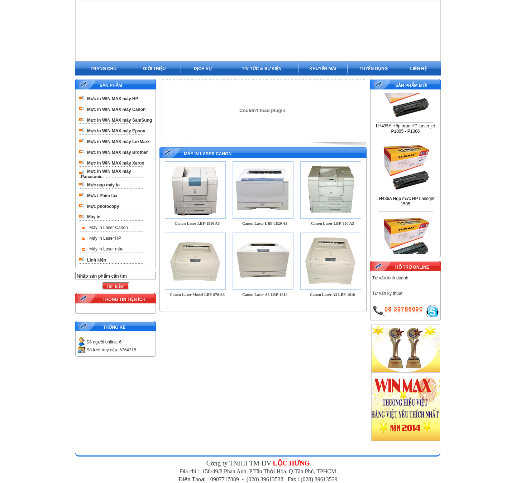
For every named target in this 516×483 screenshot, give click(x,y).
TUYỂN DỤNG (373, 68)
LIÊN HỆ (418, 68)
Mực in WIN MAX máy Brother (117, 152)
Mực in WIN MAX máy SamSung (119, 120)
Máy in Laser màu (106, 249)
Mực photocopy (103, 206)
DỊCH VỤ (203, 68)
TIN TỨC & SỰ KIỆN (262, 68)
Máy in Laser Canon (108, 227)
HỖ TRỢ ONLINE (412, 267)
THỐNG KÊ (114, 327)
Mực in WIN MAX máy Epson (116, 130)
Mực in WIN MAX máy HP (112, 98)
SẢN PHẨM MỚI (411, 85)
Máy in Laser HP (105, 238)
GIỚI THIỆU (154, 68)
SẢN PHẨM (111, 85)
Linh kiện (96, 260)
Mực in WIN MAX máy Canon (116, 109)
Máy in (93, 216)
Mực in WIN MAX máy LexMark (118, 141)
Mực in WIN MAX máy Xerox (115, 163)
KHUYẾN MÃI (323, 68)
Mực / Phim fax (102, 195)
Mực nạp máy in (103, 184)
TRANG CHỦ (103, 68)
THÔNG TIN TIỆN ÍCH (123, 299)
